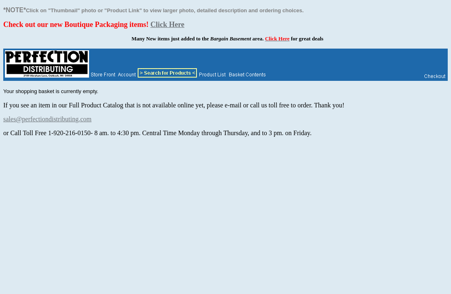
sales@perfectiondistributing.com (47, 119)
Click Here (167, 24)
